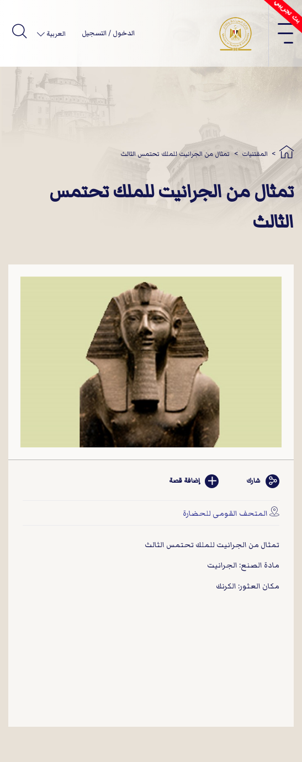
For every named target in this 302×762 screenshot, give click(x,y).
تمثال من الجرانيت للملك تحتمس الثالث (175, 154)
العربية (55, 34)
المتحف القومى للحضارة (225, 513)
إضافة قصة (194, 481)
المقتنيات (255, 154)
